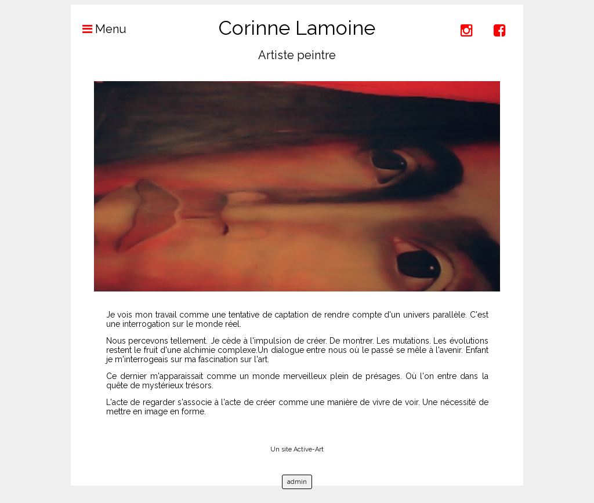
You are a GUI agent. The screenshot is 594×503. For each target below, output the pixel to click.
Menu (98, 29)
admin (297, 482)
